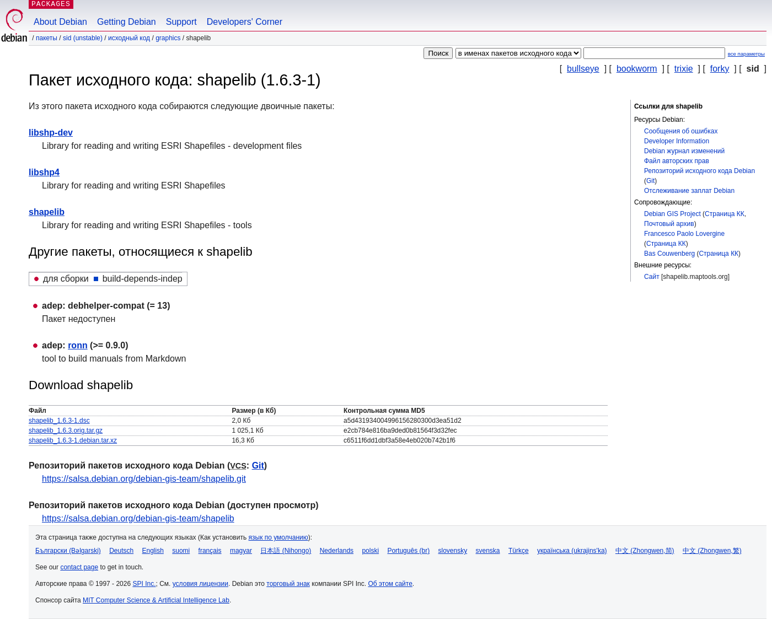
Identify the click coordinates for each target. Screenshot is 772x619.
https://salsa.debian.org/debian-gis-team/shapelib (138, 518)
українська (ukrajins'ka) (572, 551)
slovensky (452, 551)
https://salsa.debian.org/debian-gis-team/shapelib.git (144, 478)
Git (650, 181)
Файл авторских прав (676, 161)
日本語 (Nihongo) (285, 551)
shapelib (47, 212)
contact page (79, 567)
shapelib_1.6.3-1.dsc (59, 420)
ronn (78, 345)
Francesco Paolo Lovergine (684, 234)
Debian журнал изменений (684, 151)
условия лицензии (200, 584)
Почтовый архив (669, 224)
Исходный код (129, 38)
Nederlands (336, 551)
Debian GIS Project (672, 214)
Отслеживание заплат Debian (689, 191)
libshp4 (44, 172)
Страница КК (724, 214)
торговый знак (288, 584)
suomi (181, 551)
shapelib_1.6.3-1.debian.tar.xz (73, 440)
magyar (241, 551)
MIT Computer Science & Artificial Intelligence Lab (156, 600)
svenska (488, 551)
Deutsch (121, 551)
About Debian (60, 21)
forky (720, 68)
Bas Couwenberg (669, 253)
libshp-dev (51, 132)
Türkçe (518, 551)
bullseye (583, 68)
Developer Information (676, 141)
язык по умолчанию (278, 537)
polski (370, 551)
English (153, 551)
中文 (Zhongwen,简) (644, 551)
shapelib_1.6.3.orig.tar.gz (66, 430)
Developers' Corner (244, 21)
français (210, 551)
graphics (168, 38)
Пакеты (46, 38)
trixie (683, 68)
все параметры (746, 54)
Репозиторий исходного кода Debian (699, 171)
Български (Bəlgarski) (68, 551)
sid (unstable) (83, 38)
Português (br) (408, 551)
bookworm (636, 68)
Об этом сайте (390, 584)
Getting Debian (126, 21)
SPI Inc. (144, 584)
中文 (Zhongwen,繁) (712, 551)
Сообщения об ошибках (680, 131)
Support (181, 21)
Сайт (652, 277)
